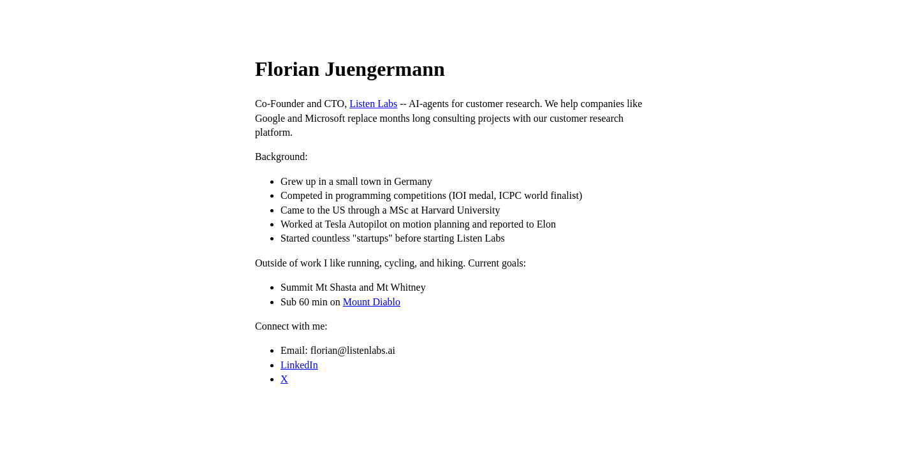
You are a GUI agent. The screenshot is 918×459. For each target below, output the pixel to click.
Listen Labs (373, 103)
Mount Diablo (371, 301)
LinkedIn (299, 365)
